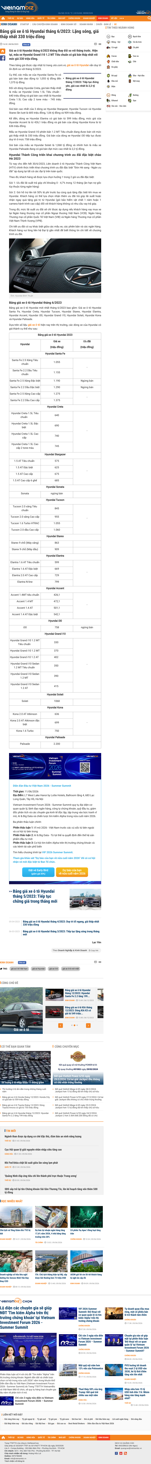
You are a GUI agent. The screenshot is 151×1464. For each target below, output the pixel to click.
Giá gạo (51, 1424)
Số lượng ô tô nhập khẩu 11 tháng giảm (23, 1082)
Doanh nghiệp (5, 1239)
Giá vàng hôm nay (11, 1419)
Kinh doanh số (68, 24)
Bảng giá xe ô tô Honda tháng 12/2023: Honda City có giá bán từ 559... (69, 993)
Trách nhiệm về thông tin (14, 1461)
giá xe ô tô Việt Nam (19, 968)
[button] (60, 1025)
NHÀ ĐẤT (61, 18)
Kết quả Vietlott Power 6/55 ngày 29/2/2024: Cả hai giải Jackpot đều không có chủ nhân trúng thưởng (77, 1079)
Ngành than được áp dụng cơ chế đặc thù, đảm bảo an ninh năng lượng (43, 1136)
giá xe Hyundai (38, 968)
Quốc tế (8, 1167)
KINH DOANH (103, 18)
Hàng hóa (9, 1154)
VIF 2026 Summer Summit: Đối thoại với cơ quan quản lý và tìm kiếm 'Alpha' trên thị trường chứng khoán (90, 1315)
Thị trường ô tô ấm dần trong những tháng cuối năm (24, 1090)
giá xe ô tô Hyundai (78, 65)
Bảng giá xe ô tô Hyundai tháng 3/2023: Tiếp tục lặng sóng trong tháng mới (61, 933)
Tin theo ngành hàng (120, 27)
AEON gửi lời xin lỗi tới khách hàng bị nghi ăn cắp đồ (86, 1276)
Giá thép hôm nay (11, 1424)
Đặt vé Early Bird (38, 872)
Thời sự (8, 1141)
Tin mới (11, 1131)
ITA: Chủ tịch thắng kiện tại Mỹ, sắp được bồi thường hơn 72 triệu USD (51, 1276)
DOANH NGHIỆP (89, 18)
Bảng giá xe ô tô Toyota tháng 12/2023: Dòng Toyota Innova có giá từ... (69, 1010)
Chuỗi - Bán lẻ (103, 24)
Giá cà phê (88, 1419)
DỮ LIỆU (114, 18)
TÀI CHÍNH (51, 18)
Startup (24, 24)
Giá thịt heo (40, 1424)
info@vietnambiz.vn (18, 1458)
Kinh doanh (9, 24)
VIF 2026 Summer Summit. (57, 852)
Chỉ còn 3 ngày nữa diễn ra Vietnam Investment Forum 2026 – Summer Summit (34, 1400)
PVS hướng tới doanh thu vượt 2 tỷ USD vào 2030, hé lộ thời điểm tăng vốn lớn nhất (136, 1370)
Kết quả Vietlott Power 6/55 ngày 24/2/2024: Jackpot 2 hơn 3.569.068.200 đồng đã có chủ (76, 1114)
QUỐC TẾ (40, 18)
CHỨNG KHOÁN (74, 18)
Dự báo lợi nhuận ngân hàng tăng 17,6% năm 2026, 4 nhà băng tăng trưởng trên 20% (50, 1233)
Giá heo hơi (76, 1419)
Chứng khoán (76, 1239)
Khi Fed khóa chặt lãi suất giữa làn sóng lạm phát (31, 1162)
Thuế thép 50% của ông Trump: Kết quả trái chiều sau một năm (90, 1392)
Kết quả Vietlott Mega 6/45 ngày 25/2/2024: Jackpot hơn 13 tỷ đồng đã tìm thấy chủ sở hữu (77, 1106)
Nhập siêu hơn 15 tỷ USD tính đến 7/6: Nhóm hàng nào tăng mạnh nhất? (137, 1394)
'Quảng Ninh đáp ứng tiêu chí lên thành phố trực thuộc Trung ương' (41, 1176)
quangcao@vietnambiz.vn (131, 1448)
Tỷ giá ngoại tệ (28, 1419)
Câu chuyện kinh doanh (45, 24)
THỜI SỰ (11, 18)
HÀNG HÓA (30, 18)
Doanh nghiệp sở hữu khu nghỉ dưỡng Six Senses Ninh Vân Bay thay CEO (14, 1278)
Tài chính (39, 1242)
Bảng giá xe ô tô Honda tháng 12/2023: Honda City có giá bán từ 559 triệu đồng (26, 1098)
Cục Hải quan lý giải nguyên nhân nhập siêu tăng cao (33, 1149)
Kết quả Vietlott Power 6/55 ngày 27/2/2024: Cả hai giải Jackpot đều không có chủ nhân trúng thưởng (79, 1098)
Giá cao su (61, 1424)
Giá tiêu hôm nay (103, 1419)
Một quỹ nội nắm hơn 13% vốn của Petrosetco (91, 1367)
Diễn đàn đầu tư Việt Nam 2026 (100, 1424)
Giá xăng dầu (136, 1419)
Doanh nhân (86, 24)
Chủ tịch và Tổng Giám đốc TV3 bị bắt (15, 1232)
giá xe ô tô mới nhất (71, 968)
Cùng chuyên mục (67, 1046)
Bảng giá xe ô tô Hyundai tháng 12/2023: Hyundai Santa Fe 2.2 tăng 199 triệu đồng (25, 1114)
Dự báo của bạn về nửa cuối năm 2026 (72, 872)
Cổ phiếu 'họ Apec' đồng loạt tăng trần (85, 1232)
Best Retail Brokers (77, 1424)
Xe (115, 24)
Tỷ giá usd (41, 1419)
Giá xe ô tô (21, 1029)
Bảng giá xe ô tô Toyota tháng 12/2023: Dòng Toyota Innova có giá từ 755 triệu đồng (23, 1106)
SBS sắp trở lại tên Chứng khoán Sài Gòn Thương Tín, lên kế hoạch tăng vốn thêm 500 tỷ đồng (51, 1191)
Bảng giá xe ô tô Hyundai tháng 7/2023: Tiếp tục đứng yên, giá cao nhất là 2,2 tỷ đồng (82, 84)
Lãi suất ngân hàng (120, 1419)
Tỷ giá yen (52, 1419)
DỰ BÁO (20, 18)
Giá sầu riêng (27, 1424)
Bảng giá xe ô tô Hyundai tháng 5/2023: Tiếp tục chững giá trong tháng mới (35, 896)
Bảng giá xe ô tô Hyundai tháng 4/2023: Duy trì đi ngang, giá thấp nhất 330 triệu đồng (61, 923)
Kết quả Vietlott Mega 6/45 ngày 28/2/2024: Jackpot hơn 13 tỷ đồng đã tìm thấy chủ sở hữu (77, 1090)
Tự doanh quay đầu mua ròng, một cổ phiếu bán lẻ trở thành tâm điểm (137, 1311)
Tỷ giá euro (64, 1419)
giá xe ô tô (34, 325)
